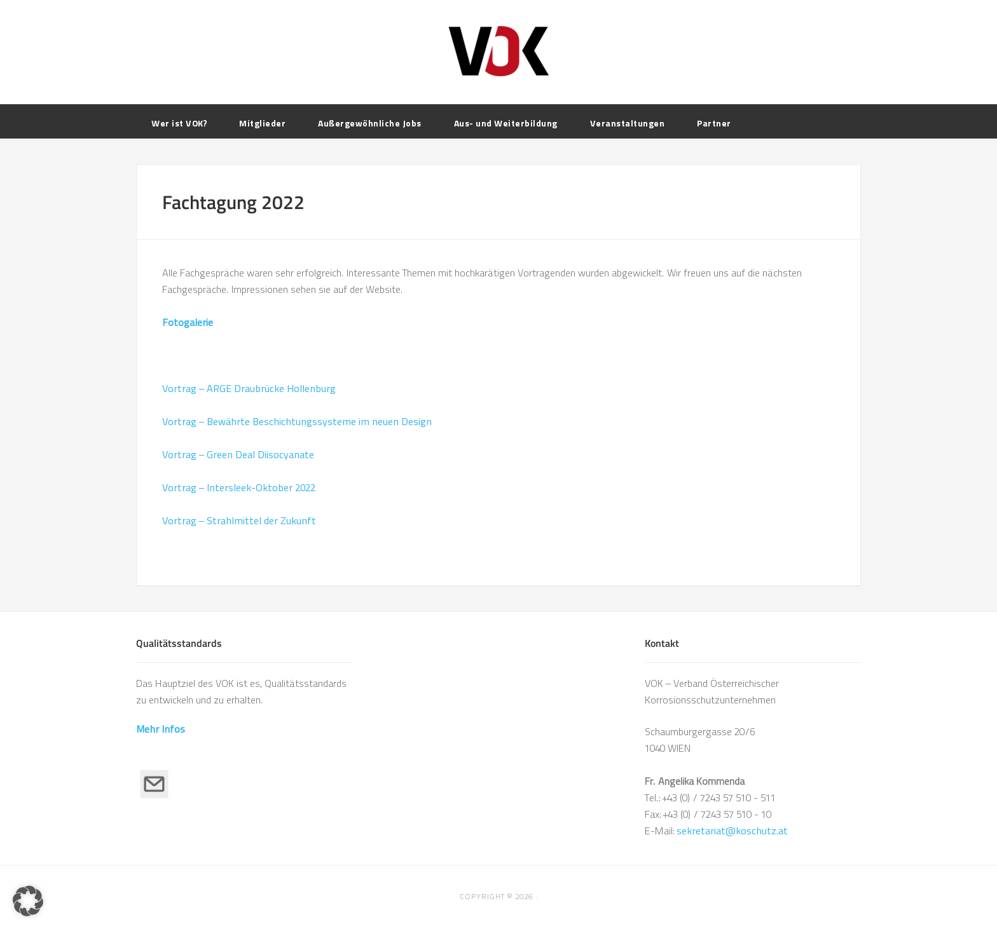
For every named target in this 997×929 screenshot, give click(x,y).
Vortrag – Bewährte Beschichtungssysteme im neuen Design (297, 422)
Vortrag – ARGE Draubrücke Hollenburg (249, 389)
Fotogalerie (187, 322)
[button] (28, 901)
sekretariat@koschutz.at (732, 831)
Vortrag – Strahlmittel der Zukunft (239, 521)
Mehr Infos (160, 729)
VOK (498, 50)
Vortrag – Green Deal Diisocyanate (238, 455)
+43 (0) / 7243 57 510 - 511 (719, 798)
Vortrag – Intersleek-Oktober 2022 (238, 488)
